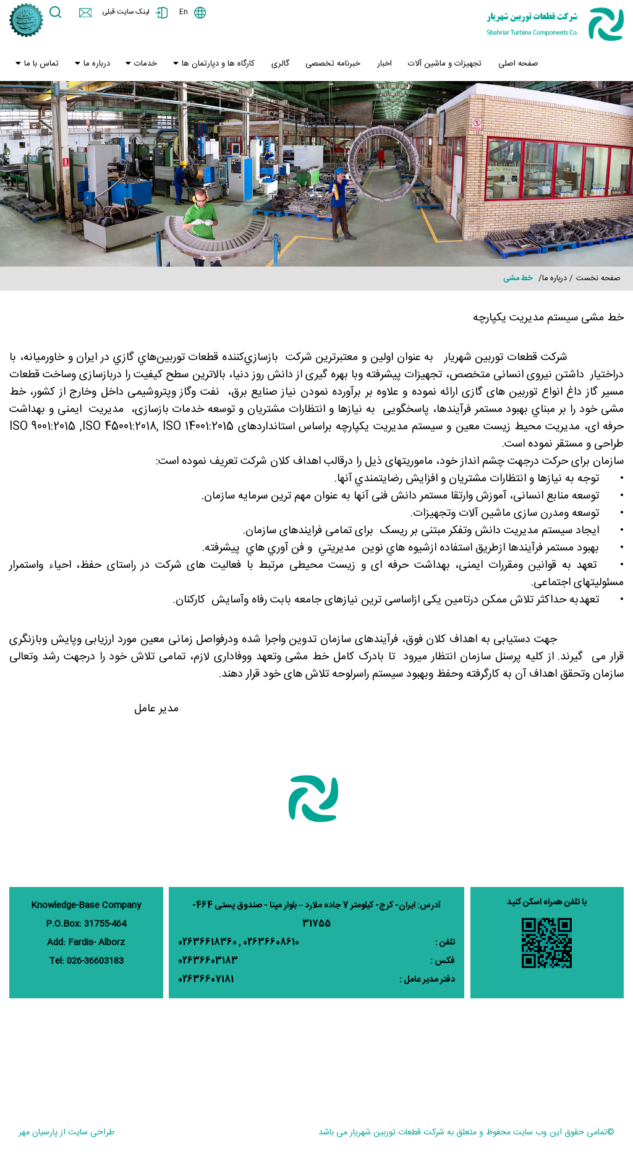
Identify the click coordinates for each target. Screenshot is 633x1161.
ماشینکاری (429, 1073)
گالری (273, 65)
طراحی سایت (91, 1132)
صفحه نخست (598, 278)
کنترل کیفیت (533, 1073)
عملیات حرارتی (598, 1073)
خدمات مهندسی (298, 1053)
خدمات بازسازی (370, 1053)
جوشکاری (496, 1053)
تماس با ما (39, 65)
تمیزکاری (479, 1073)
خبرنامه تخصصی (324, 65)
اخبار (373, 65)
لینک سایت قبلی (128, 12)
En (188, 12)
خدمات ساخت (371, 1073)
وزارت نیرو (151, 1053)
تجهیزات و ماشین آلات (432, 65)
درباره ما (93, 65)
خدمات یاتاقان (229, 1053)
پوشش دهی (602, 1053)
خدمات (140, 65)
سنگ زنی (546, 1053)
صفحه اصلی (504, 65)
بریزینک (611, 1094)
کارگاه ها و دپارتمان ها (211, 65)
